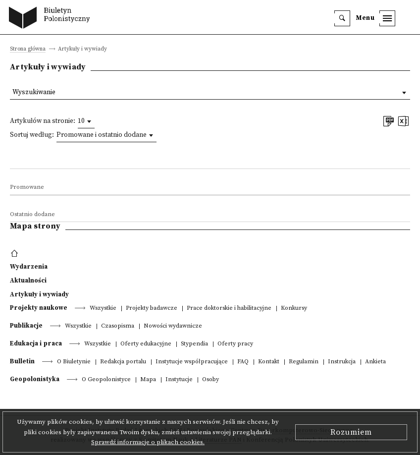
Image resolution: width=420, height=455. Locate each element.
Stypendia (194, 344)
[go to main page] (52, 19)
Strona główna (28, 49)
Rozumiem (351, 432)
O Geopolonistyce (106, 380)
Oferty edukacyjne (145, 344)
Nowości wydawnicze (173, 326)
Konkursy (294, 308)
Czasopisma (117, 326)
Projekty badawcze (151, 308)
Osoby (210, 380)
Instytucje (179, 380)
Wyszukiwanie (33, 92)
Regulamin (303, 362)
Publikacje (26, 326)
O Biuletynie (74, 362)
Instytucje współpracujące (192, 362)
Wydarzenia (29, 267)
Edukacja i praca (36, 343)
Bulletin (22, 361)
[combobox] (86, 121)
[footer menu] (15, 254)
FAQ (243, 362)
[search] (342, 18)
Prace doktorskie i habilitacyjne (229, 308)
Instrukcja (342, 362)
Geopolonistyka (34, 379)
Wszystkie (103, 308)
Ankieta (375, 362)
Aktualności (28, 280)
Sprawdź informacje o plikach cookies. (148, 442)
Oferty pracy (235, 344)
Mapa (148, 380)
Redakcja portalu (123, 362)
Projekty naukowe (38, 308)
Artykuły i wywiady (39, 294)
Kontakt (268, 362)
